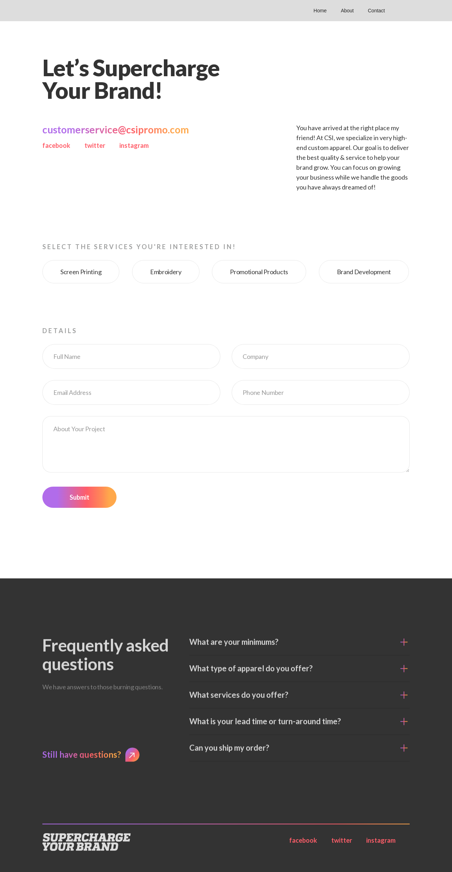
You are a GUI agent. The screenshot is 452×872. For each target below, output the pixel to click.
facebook (56, 145)
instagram (134, 145)
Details (59, 331)
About (347, 10)
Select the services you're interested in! (139, 247)
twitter (94, 145)
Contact (376, 10)
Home (320, 10)
